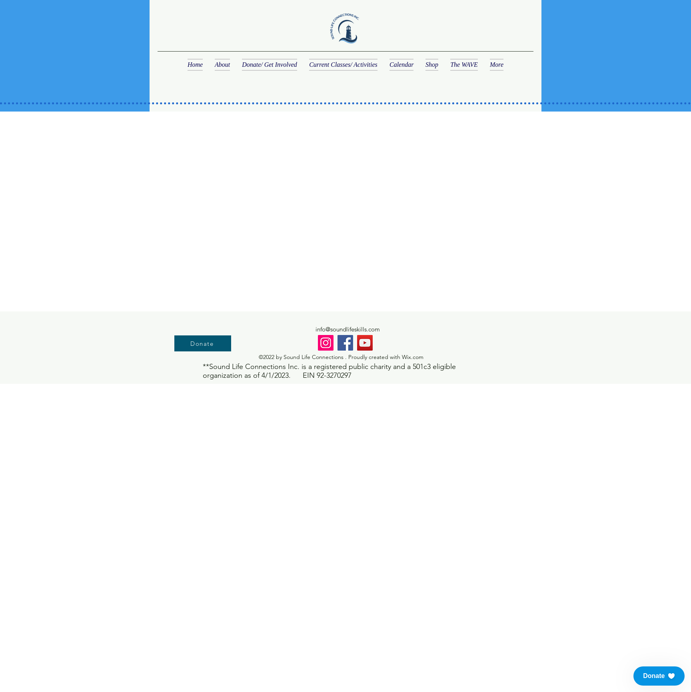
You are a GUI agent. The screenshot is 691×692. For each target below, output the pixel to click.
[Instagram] (326, 343)
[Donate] (202, 343)
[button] (659, 676)
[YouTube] (365, 343)
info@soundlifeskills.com (348, 329)
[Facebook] (345, 343)
